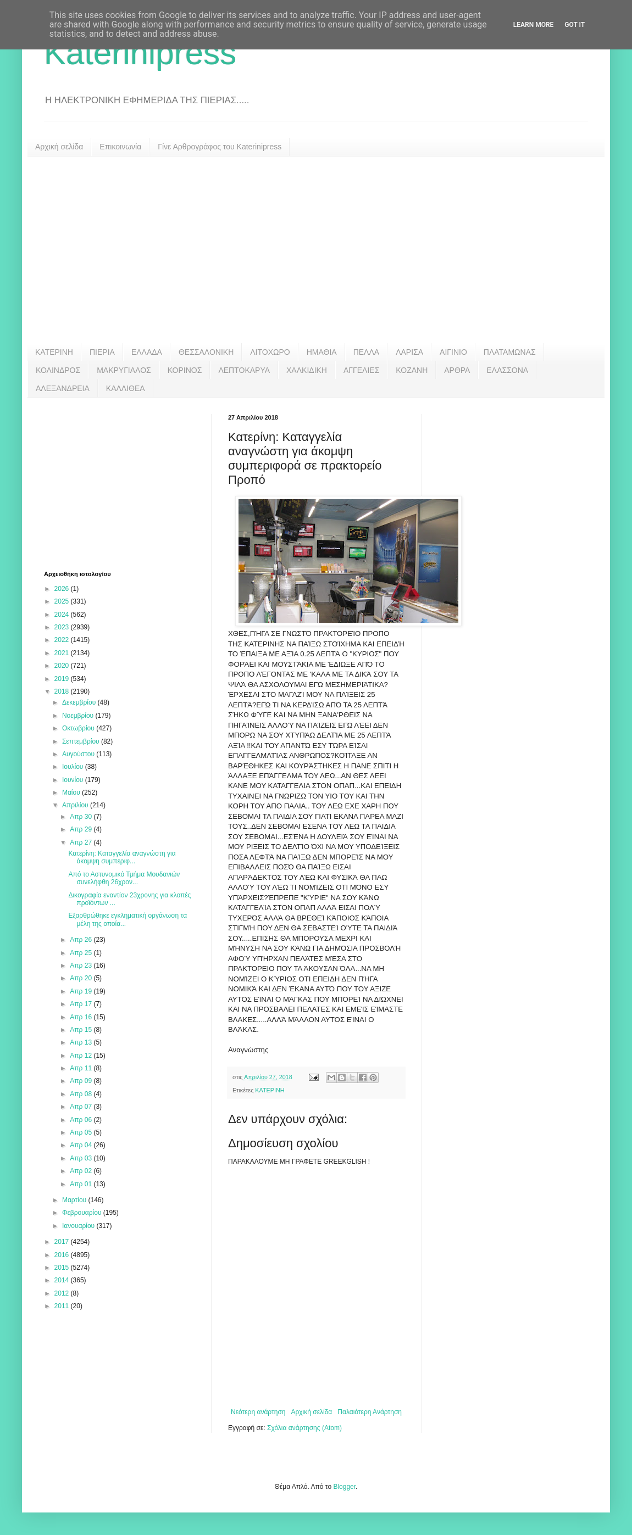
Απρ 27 (81, 842)
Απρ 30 (81, 816)
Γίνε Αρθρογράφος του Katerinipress (219, 146)
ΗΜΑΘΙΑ (322, 352)
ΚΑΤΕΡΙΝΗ (54, 352)
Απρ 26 (81, 940)
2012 (62, 1293)
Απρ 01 (81, 1184)
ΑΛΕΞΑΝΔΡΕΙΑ (63, 388)
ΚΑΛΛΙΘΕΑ (125, 388)
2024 (62, 614)
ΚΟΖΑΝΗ (412, 370)
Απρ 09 (81, 1081)
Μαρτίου (75, 1200)
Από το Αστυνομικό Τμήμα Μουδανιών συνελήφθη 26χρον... (124, 878)
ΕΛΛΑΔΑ (146, 352)
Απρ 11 (81, 1068)
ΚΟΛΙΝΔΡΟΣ (58, 370)
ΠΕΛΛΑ (366, 352)
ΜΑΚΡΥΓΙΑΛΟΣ (124, 370)
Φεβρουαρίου (82, 1212)
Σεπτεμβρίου (81, 741)
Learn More (533, 25)
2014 (62, 1280)
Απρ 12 (81, 1055)
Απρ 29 (81, 829)
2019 (62, 679)
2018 (62, 691)
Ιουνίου (73, 780)
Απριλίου (76, 805)
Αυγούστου (79, 754)
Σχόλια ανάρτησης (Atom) (304, 1428)
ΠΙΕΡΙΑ (102, 352)
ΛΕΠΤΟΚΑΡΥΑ (244, 370)
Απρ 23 (81, 965)
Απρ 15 (81, 1030)
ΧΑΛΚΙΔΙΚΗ (306, 370)
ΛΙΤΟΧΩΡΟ (270, 352)
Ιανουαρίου (79, 1226)
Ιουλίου (73, 767)
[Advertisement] (316, 250)
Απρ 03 (81, 1158)
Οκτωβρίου (79, 728)
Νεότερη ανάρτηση (258, 1412)
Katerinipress (140, 53)
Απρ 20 (81, 978)
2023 (62, 627)
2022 (62, 640)
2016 (62, 1255)
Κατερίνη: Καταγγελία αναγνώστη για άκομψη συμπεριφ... (121, 857)
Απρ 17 (81, 1004)
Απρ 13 (81, 1042)
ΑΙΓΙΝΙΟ (453, 352)
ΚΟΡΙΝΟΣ (185, 370)
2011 (62, 1306)
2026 (62, 589)
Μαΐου (72, 792)
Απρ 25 (81, 953)
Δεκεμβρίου (80, 702)
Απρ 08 (81, 1094)
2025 (62, 601)
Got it (574, 25)
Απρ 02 (81, 1171)
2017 (62, 1242)
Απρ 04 (81, 1145)
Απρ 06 (81, 1120)
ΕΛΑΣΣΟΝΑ (507, 370)
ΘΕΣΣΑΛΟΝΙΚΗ (206, 352)
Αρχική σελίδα (59, 146)
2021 (62, 653)
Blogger (344, 1487)
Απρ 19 (81, 991)
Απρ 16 (81, 1017)
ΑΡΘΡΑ (457, 370)
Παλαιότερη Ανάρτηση (369, 1412)
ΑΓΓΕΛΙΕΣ (361, 370)
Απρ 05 (81, 1132)
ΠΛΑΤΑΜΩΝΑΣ (510, 352)
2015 (62, 1267)
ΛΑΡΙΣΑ (409, 352)
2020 (62, 665)
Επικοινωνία (120, 146)
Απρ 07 (81, 1106)
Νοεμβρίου (79, 715)
